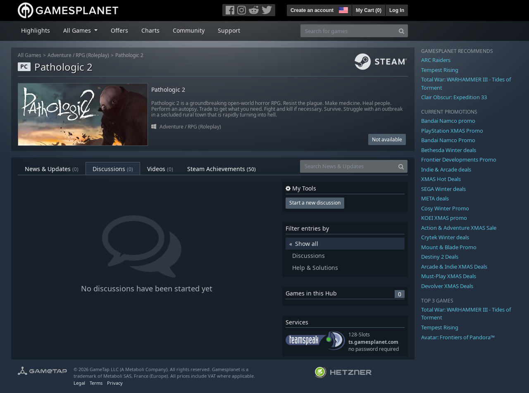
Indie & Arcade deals (446, 169)
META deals (435, 198)
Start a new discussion (315, 202)
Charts (150, 30)
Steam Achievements (221, 169)
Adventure (59, 55)
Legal (79, 383)
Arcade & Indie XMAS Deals (454, 266)
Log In (396, 10)
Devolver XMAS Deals (447, 286)
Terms (96, 383)
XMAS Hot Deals (441, 179)
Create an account (312, 10)
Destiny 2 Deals (439, 256)
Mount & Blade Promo (449, 247)
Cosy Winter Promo (445, 208)
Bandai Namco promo (448, 120)
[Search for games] (348, 30)
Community (189, 30)
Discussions (113, 169)
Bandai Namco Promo (448, 140)
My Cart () (368, 10)
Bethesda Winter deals (448, 150)
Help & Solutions (315, 268)
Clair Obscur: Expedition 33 (454, 97)
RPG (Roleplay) (92, 55)
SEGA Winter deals (443, 189)
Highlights (35, 30)
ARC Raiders (435, 60)
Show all (306, 244)
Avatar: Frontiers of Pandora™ (458, 337)
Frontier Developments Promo (458, 159)
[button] (342, 9)
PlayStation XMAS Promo (452, 130)
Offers (119, 30)
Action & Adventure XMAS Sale (458, 227)
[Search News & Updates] (347, 166)
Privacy (115, 383)
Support (229, 30)
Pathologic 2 (129, 55)
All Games (29, 55)
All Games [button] (78, 30)
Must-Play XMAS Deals (448, 276)
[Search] (401, 30)
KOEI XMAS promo (444, 218)
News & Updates (52, 169)
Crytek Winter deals (445, 237)
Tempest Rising (439, 70)
